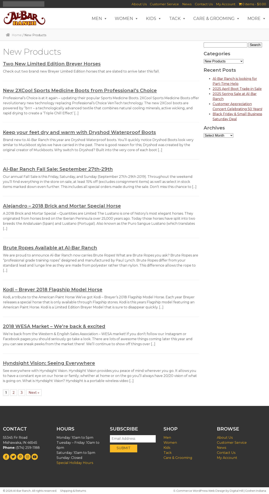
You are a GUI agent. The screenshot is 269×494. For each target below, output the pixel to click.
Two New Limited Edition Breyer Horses (52, 64)
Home (17, 35)
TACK (177, 18)
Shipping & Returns (73, 490)
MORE (256, 18)
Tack (168, 453)
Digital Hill (236, 490)
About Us (139, 4)
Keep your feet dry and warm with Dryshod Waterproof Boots (79, 132)
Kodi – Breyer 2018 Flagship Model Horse (52, 289)
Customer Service (164, 4)
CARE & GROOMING (216, 18)
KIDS (154, 18)
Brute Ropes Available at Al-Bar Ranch (50, 248)
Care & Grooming (178, 458)
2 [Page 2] (14, 393)
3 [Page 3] (22, 393)
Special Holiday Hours (75, 463)
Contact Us (204, 4)
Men (167, 438)
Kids (167, 448)
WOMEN (126, 18)
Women (170, 443)
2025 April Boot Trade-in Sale (237, 89)
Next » (34, 393)
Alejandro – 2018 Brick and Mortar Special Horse (62, 206)
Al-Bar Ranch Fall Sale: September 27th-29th (58, 169)
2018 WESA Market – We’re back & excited (54, 326)
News (186, 4)
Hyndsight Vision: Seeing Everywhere (49, 363)
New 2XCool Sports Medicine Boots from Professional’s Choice (80, 90)
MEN (99, 18)
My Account (225, 4)
